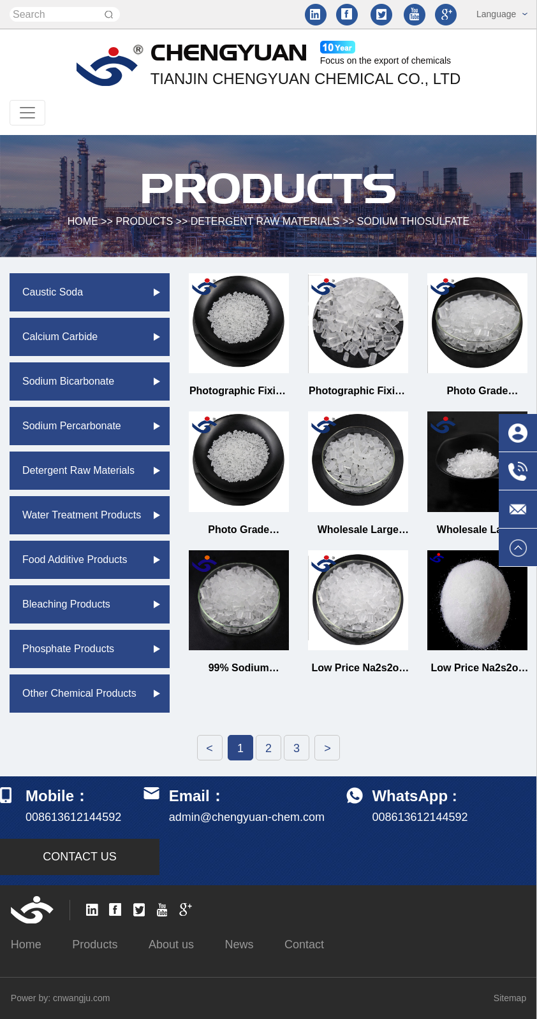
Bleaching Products (66, 604)
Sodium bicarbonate (68, 381)
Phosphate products (68, 648)
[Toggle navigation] (27, 112)
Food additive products (75, 559)
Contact (304, 944)
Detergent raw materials (265, 221)
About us (171, 944)
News (238, 944)
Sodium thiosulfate (413, 221)
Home (26, 944)
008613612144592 (419, 817)
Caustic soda (52, 292)
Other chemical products (79, 693)
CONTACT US (79, 856)
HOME (83, 221)
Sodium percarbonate (71, 425)
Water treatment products (81, 515)
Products (144, 221)
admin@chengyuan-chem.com (247, 817)
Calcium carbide (60, 336)
